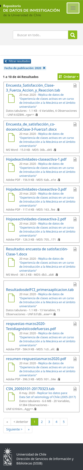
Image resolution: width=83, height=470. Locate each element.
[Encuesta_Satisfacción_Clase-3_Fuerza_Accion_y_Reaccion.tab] (11, 99)
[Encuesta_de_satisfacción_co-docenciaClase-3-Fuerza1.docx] (11, 138)
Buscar (72, 35)
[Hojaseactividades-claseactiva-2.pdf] (11, 228)
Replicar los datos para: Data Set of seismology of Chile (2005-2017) (47, 395)
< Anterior (21, 422)
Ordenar (68, 76)
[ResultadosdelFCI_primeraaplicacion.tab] (11, 298)
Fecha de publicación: (25, 68)
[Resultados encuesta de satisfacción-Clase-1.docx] (11, 263)
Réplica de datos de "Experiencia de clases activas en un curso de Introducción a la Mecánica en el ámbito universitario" (47, 101)
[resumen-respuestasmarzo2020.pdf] (11, 367)
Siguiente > (14, 429)
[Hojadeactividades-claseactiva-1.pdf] (11, 168)
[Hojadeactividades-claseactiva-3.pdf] (11, 198)
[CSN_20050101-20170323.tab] (11, 397)
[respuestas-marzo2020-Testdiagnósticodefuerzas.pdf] (11, 337)
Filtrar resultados (17, 61)
